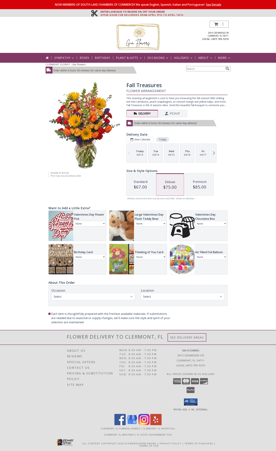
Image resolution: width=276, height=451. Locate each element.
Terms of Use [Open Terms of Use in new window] (149, 445)
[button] (219, 24)
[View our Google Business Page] (132, 424)
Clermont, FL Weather (119, 434)
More (224, 58)
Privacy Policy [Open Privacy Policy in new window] (170, 443)
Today (162, 139)
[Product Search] (205, 68)
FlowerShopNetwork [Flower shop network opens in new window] (140, 443)
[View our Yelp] (156, 424)
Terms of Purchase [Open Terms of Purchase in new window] (199, 443)
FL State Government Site (154, 434)
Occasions (158, 58)
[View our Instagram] (144, 424)
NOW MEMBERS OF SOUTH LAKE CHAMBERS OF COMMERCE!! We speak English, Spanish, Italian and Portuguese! (138, 5)
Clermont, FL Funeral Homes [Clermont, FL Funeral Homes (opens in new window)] (120, 428)
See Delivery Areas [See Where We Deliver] (187, 337)
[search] (227, 68)
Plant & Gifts (129, 58)
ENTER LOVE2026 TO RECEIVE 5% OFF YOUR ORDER (142, 12)
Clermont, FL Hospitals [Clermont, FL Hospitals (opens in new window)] (159, 428)
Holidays (183, 58)
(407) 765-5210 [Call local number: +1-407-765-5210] (220, 39)
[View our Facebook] (120, 424)
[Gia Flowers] (138, 36)
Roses (84, 58)
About (205, 58)
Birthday (102, 58)
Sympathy (64, 58)
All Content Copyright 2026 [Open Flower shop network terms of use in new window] (103, 443)
